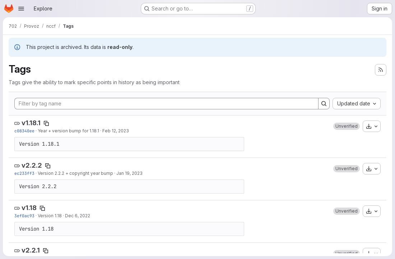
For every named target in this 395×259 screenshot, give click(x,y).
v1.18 (29, 208)
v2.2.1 (31, 250)
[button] (346, 126)
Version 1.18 (50, 215)
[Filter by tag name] (166, 103)
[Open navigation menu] (21, 8)
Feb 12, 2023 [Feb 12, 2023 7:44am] (115, 130)
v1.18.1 (31, 123)
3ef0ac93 (24, 215)
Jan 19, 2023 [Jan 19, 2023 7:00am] (129, 173)
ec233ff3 (24, 173)
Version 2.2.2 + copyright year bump (75, 173)
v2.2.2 (32, 165)
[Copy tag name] (46, 123)
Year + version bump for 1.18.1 (68, 130)
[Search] (324, 103)
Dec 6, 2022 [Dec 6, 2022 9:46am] (77, 215)
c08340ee (24, 130)
